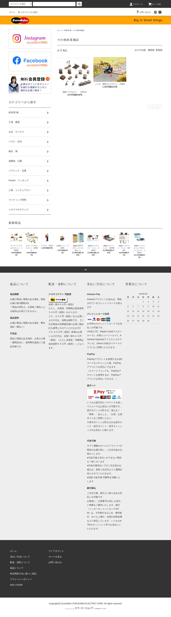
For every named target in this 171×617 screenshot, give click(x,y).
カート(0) (154, 4)
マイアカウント (56, 551)
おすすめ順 (140, 50)
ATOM (19, 585)
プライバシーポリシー (21, 579)
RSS (12, 585)
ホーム (12, 12)
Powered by (85, 609)
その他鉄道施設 (78, 30)
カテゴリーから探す (27, 12)
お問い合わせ (143, 12)
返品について (16, 568)
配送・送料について (20, 562)
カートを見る (55, 556)
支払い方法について (20, 556)
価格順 (151, 50)
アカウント (136, 4)
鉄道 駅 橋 (67, 30)
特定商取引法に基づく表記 (23, 573)
